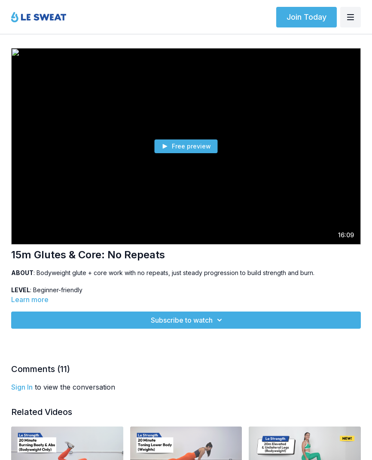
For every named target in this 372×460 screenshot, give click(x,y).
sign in (22, 387)
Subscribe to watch (188, 320)
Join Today (306, 16)
